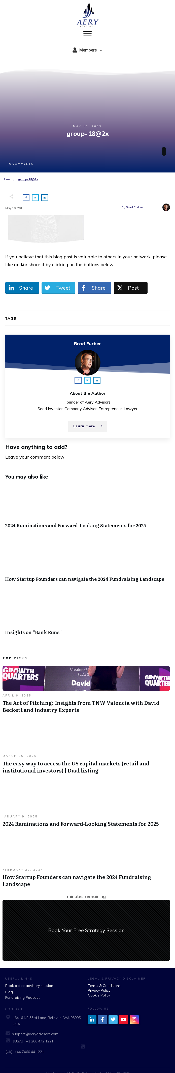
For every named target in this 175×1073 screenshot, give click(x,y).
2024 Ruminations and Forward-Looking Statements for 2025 (87, 502)
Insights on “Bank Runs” (87, 609)
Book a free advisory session (29, 978)
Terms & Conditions (104, 978)
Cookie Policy (99, 988)
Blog (9, 984)
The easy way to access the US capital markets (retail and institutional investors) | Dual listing (86, 745)
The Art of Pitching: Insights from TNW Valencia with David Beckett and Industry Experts (86, 684)
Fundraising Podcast (22, 990)
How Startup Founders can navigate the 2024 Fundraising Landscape (87, 556)
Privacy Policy (99, 983)
